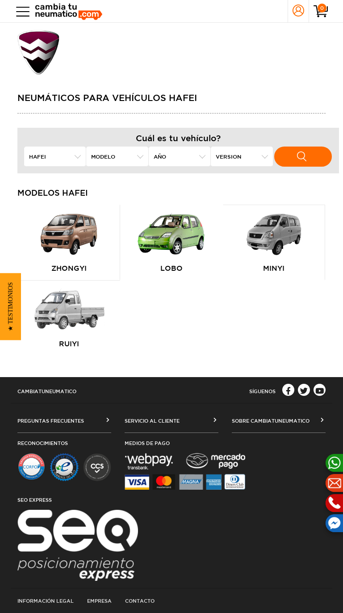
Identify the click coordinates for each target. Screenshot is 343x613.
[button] (10, 306)
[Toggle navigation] (21, 11)
